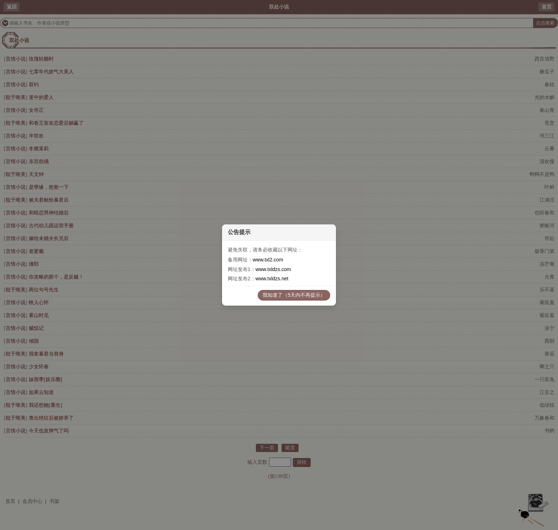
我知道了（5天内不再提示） (294, 295)
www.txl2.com (268, 260)
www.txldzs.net (272, 278)
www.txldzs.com (273, 269)
